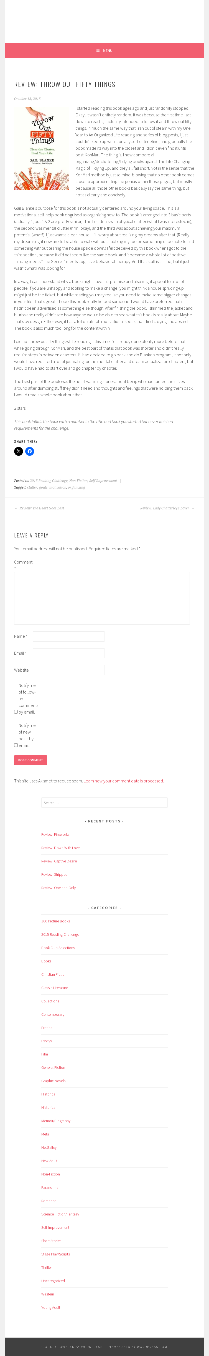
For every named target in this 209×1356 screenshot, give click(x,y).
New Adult (49, 1160)
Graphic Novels (53, 1080)
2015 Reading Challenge (49, 481)
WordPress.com (152, 1347)
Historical (48, 1094)
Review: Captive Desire (59, 861)
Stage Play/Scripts (55, 1254)
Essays (46, 1040)
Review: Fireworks (55, 834)
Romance (48, 1200)
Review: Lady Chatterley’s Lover (167, 508)
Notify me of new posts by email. (27, 735)
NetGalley (49, 1147)
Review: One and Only (58, 887)
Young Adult (50, 1307)
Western (47, 1294)
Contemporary (52, 1014)
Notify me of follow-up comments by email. (27, 698)
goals (43, 487)
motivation (57, 487)
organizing (76, 487)
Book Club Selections (58, 947)
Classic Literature (54, 987)
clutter (32, 487)
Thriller (46, 1267)
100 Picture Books (55, 921)
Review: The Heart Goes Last (39, 508)
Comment (23, 565)
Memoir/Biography (55, 1120)
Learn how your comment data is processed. (124, 781)
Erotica (46, 1027)
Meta (45, 1134)
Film (44, 1054)
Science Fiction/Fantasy (60, 1214)
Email (20, 653)
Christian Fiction (54, 974)
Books (46, 961)
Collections (50, 1001)
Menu (108, 50)
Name (21, 636)
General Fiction (53, 1067)
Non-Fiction (78, 481)
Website (21, 670)
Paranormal (50, 1187)
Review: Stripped (54, 874)
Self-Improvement (103, 481)
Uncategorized (53, 1280)
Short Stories (51, 1240)
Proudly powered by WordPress (71, 1347)
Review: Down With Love (60, 847)
